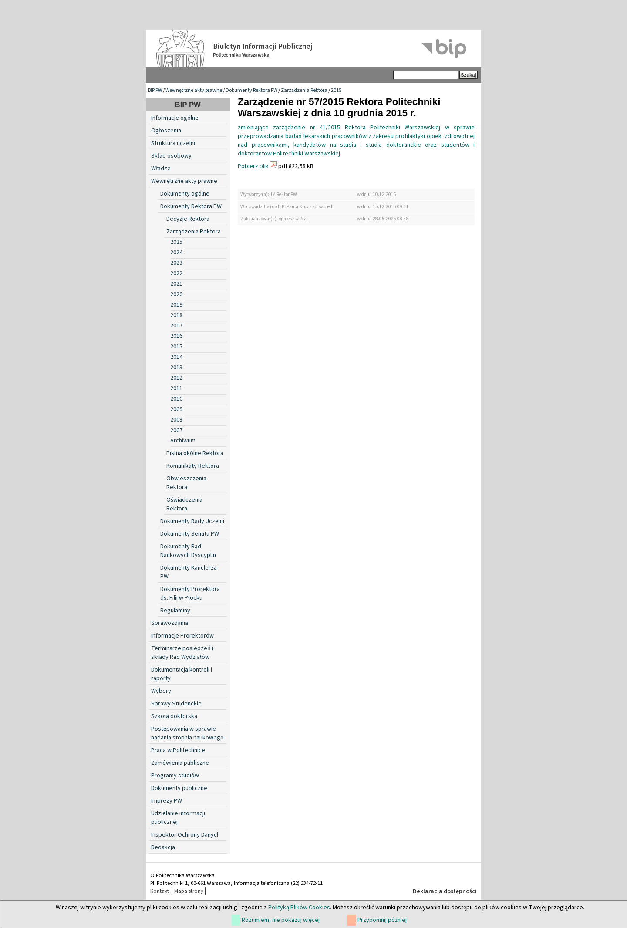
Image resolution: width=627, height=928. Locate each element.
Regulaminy (175, 610)
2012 (176, 378)
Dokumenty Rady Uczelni (192, 521)
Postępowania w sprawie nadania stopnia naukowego (187, 733)
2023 (176, 263)
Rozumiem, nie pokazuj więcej (281, 920)
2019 (176, 304)
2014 (176, 357)
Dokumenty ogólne (184, 193)
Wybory (161, 691)
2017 (176, 325)
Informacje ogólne (175, 118)
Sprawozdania (169, 623)
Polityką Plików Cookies (299, 907)
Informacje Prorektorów (182, 635)
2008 (176, 419)
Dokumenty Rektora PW (251, 90)
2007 (176, 430)
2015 (336, 90)
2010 (176, 399)
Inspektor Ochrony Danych (185, 834)
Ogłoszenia (166, 130)
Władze (161, 168)
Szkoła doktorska (174, 716)
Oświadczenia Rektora (184, 504)
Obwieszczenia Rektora (186, 483)
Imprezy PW (166, 800)
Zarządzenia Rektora (304, 90)
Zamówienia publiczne (180, 763)
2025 (176, 242)
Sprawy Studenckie (176, 703)
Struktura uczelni (173, 143)
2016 (176, 336)
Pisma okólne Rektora (194, 453)
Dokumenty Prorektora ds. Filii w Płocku (190, 593)
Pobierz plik (253, 166)
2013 (176, 367)
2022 (176, 273)
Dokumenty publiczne (179, 788)
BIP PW (155, 90)
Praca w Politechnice (178, 750)
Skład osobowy (171, 156)
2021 (176, 284)
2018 (176, 315)
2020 (176, 294)
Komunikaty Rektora (192, 466)
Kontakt (159, 891)
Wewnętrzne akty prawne (193, 90)
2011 (176, 388)
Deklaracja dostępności (445, 891)
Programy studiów (175, 775)
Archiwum (183, 440)
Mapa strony (188, 891)
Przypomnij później (382, 920)
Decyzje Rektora (187, 219)
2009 (176, 409)
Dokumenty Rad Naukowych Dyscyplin (188, 551)
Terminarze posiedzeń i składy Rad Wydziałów (182, 652)
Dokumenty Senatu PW (189, 534)
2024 (176, 252)
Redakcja (163, 847)
